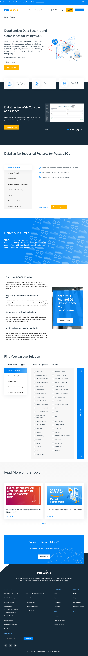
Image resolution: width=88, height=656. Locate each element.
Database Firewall (9, 602)
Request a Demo (65, 320)
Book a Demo (70, 10)
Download (79, 10)
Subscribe (28, 638)
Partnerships (57, 602)
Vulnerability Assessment (10, 624)
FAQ (74, 598)
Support (31, 10)
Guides (75, 593)
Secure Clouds (30, 598)
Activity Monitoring (9, 598)
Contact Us (57, 606)
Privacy (66, 580)
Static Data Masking (11, 612)
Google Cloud (30, 611)
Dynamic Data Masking (12, 609)
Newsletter (8, 633)
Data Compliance (8, 620)
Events (55, 598)
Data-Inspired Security (10, 629)
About (55, 593)
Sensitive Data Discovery (10, 616)
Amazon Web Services (32, 606)
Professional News (59, 616)
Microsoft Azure (30, 602)
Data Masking (8, 606)
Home (6, 17)
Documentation (77, 602)
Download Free (12, 127)
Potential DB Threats (59, 620)
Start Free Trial (11, 67)
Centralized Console (78, 606)
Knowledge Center (59, 624)
